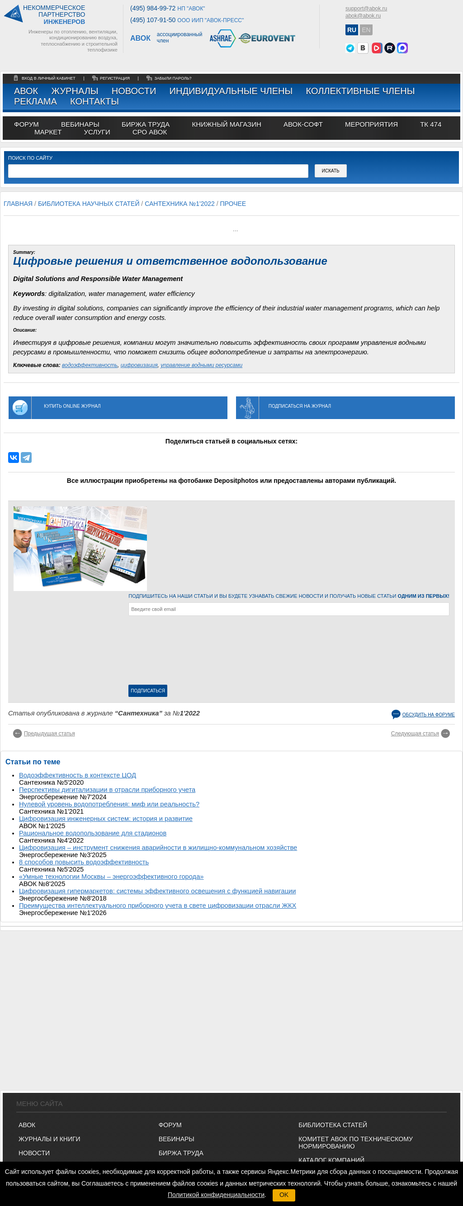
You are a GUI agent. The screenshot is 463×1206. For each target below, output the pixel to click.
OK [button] (283, 1194)
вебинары (80, 124)
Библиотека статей (332, 1125)
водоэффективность (90, 365)
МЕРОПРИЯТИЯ (371, 124)
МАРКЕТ (47, 132)
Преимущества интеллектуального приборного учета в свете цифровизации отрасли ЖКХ (157, 905)
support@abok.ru (366, 8)
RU (351, 29)
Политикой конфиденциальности (216, 1194)
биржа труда (146, 124)
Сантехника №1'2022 (180, 203)
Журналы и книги (49, 1139)
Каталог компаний (331, 1160)
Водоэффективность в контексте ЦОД (77, 775)
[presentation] (165, 652)
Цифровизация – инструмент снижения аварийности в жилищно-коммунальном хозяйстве (158, 847)
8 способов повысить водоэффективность (84, 862)
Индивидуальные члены (231, 91)
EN (366, 29)
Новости (134, 91)
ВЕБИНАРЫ (176, 1139)
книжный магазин (226, 124)
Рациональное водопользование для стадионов (92, 833)
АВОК (26, 91)
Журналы (74, 91)
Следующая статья (415, 733)
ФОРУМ (26, 124)
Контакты (94, 101)
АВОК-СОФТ (303, 124)
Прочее (233, 203)
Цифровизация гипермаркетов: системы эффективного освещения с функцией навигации (157, 891)
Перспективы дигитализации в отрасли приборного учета (107, 789)
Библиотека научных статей (89, 203)
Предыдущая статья (49, 733)
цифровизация (139, 365)
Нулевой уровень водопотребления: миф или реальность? (109, 804)
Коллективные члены (360, 91)
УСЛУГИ (97, 132)
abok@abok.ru (363, 16)
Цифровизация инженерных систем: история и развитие (106, 818)
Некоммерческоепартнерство (54, 15)
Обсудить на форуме (428, 714)
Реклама (35, 101)
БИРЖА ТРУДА (181, 1153)
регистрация (115, 78)
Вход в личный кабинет (49, 78)
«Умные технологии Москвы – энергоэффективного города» (111, 876)
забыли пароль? (172, 78)
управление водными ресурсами (201, 365)
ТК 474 (430, 124)
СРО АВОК (149, 132)
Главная (18, 203)
